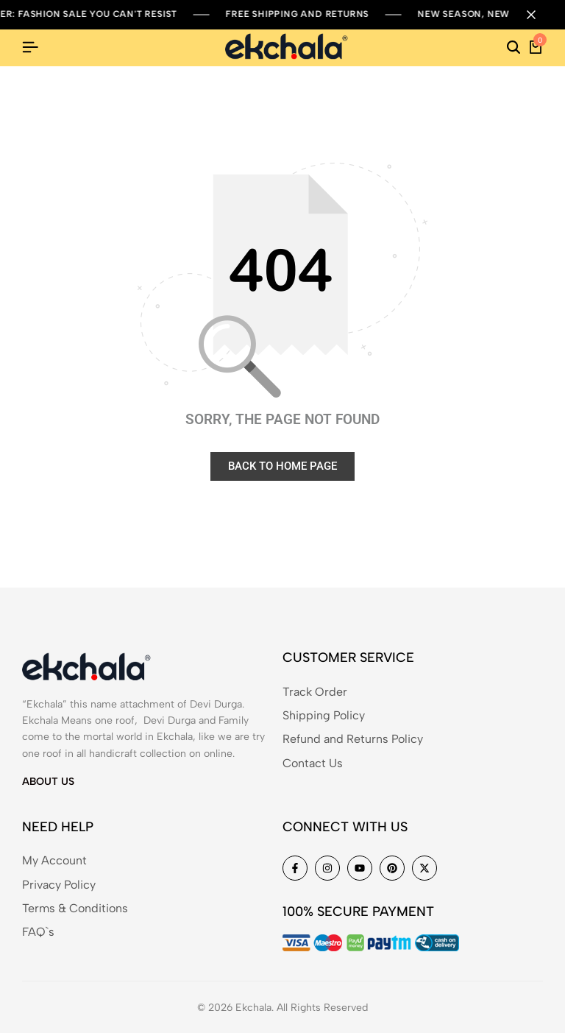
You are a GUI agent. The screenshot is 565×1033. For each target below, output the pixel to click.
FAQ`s (38, 931)
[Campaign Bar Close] (538, 14)
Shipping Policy (323, 715)
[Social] (295, 868)
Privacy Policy (59, 884)
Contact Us (312, 763)
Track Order (314, 691)
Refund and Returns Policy (352, 738)
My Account (54, 860)
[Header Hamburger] (30, 47)
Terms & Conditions (75, 908)
